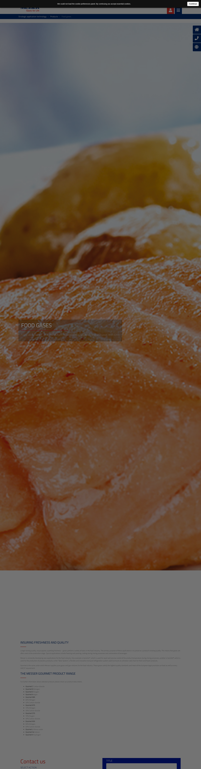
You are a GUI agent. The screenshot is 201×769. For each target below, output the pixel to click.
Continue (193, 4)
